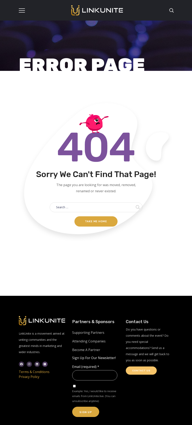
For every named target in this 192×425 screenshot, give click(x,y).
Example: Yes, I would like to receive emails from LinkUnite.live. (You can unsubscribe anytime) (94, 396)
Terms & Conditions (34, 372)
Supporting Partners (88, 332)
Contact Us (141, 370)
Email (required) (85, 366)
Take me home (96, 221)
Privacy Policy (29, 376)
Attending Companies (89, 341)
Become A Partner (86, 350)
